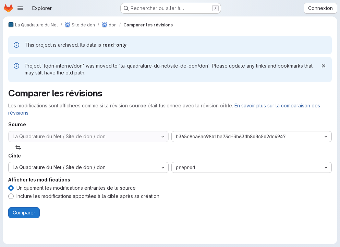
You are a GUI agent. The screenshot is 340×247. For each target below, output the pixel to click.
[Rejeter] (323, 66)
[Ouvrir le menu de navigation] (20, 8)
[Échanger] (18, 147)
